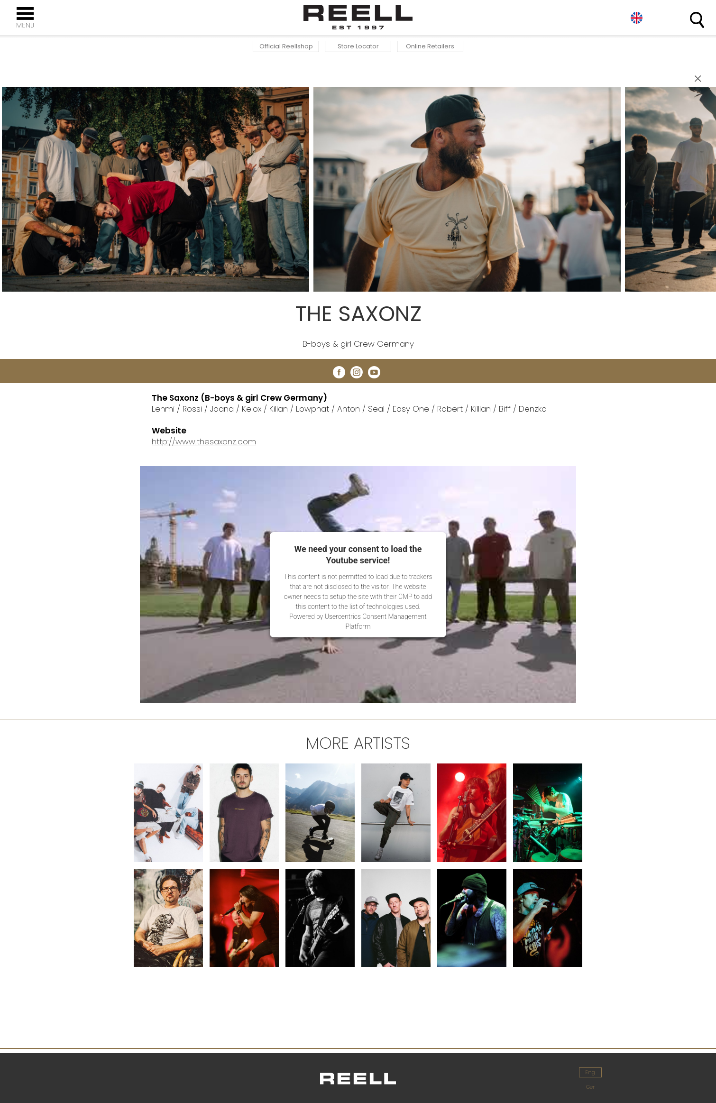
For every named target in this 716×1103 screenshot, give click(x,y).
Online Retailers (430, 46)
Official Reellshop (286, 46)
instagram (356, 372)
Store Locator (358, 46)
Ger (590, 1087)
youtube (374, 372)
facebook (339, 372)
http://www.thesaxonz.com (204, 441)
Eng (637, 18)
